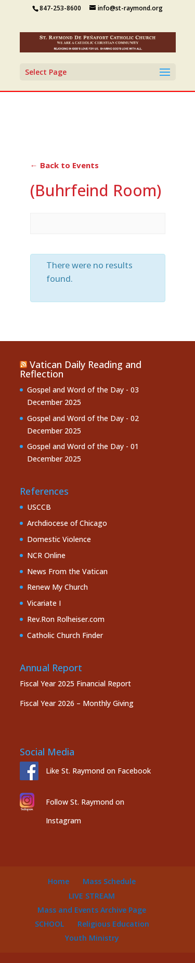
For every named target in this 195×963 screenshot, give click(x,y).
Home (58, 881)
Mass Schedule (109, 881)
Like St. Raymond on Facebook (98, 771)
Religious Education (113, 924)
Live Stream (92, 896)
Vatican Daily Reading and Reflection (80, 369)
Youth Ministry (92, 938)
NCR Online (46, 555)
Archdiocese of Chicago (67, 523)
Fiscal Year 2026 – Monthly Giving (77, 703)
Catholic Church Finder (65, 635)
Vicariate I (44, 603)
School (49, 924)
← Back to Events (64, 165)
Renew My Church (57, 587)
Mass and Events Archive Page (91, 910)
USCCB (39, 507)
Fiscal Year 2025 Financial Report (75, 683)
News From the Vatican (67, 571)
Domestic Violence (59, 539)
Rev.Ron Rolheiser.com (66, 619)
